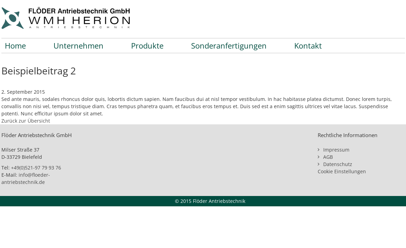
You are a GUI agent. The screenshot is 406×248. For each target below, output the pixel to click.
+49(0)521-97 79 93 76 (36, 167)
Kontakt (308, 45)
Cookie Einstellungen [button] (342, 171)
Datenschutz (337, 164)
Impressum (336, 149)
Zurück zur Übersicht (25, 120)
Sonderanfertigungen (229, 45)
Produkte (147, 45)
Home (15, 45)
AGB (328, 157)
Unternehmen (78, 45)
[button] (15, 233)
